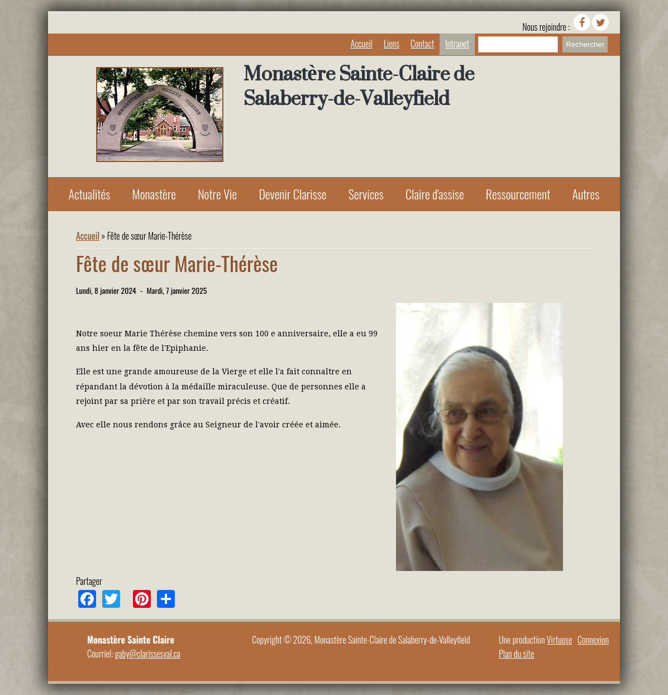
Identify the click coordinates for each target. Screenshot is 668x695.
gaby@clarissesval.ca (147, 653)
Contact (422, 43)
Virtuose (559, 639)
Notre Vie (217, 194)
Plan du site (516, 653)
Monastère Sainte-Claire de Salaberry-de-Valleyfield (359, 86)
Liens (391, 43)
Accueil (362, 43)
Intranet (457, 43)
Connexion (593, 639)
